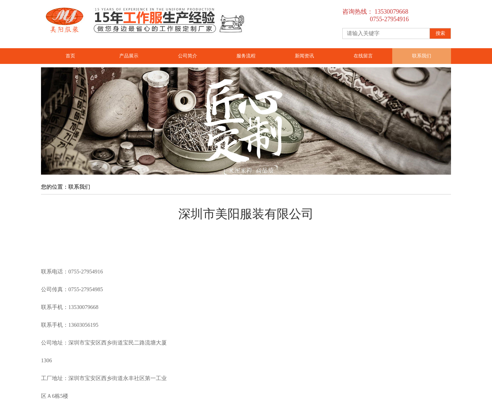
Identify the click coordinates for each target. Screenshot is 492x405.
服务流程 (246, 55)
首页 (70, 55)
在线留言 (363, 55)
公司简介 (187, 55)
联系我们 (421, 55)
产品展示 (128, 55)
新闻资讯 (304, 55)
